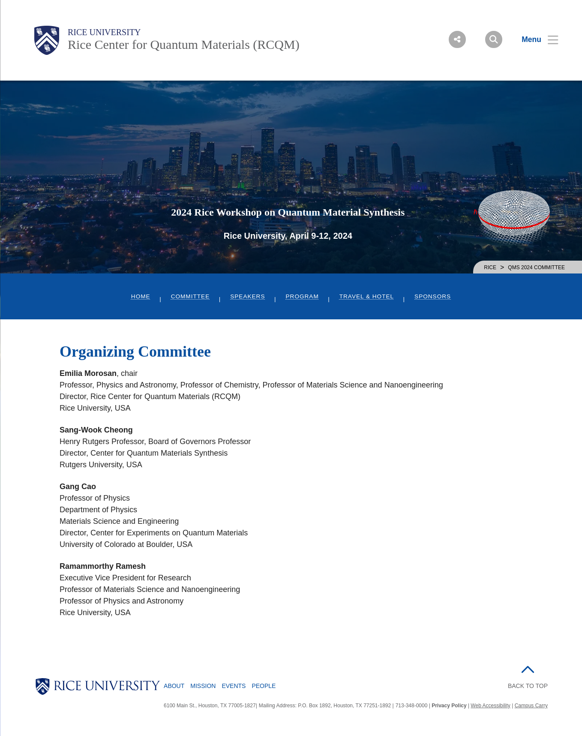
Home (140, 296)
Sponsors (432, 296)
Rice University (104, 32)
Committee (190, 296)
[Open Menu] (535, 39)
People (264, 685)
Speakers (247, 296)
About (174, 685)
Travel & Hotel (366, 296)
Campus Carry (531, 706)
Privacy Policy (449, 706)
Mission (203, 685)
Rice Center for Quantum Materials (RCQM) (184, 44)
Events (234, 685)
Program (302, 296)
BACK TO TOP (528, 685)
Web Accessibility (490, 706)
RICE (490, 267)
